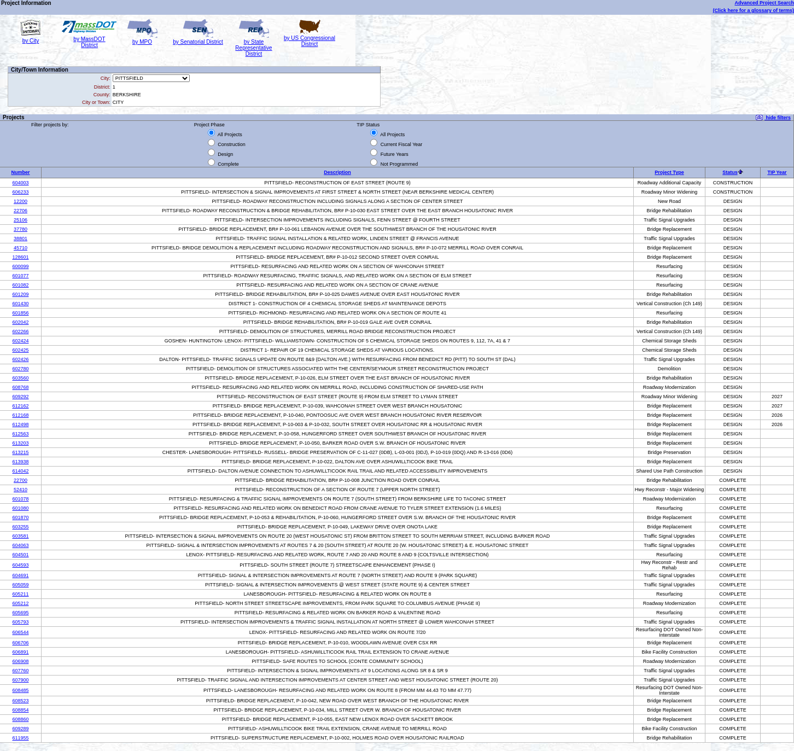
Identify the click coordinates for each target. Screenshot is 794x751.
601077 (20, 275)
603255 (20, 526)
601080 (20, 508)
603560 (20, 378)
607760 (20, 670)
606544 (20, 632)
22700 (20, 480)
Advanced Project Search (764, 2)
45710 (20, 248)
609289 (20, 728)
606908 (20, 661)
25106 (20, 220)
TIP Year (776, 172)
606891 (20, 652)
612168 (20, 415)
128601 (20, 257)
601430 (20, 303)
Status (730, 172)
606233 (20, 192)
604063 (20, 545)
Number (20, 172)
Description (337, 172)
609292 (20, 396)
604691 (20, 575)
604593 (20, 565)
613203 (20, 443)
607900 (20, 680)
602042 (20, 322)
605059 (20, 584)
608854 (20, 710)
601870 (20, 517)
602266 (20, 331)
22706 (20, 210)
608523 (20, 700)
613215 (20, 452)
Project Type (669, 172)
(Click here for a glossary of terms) (753, 10)
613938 (20, 461)
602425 (20, 350)
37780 (20, 229)
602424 (20, 341)
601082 (20, 285)
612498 (20, 424)
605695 (20, 612)
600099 (20, 266)
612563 (20, 433)
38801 (20, 238)
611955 (20, 738)
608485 (20, 690)
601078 (20, 499)
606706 (20, 642)
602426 (20, 359)
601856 (20, 313)
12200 (20, 201)
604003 (20, 182)
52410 (20, 489)
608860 (20, 719)
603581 (20, 536)
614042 (20, 471)
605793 (20, 622)
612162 (20, 406)
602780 (20, 368)
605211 (20, 594)
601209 (20, 294)
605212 (20, 603)
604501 (20, 554)
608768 (20, 387)
